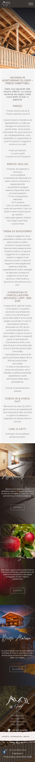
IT (22, 743)
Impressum (17, 753)
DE (13, 743)
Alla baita (17, 669)
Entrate (17, 507)
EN (18, 743)
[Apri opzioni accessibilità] (4, 752)
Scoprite (17, 590)
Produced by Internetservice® (17, 757)
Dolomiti (20, 724)
